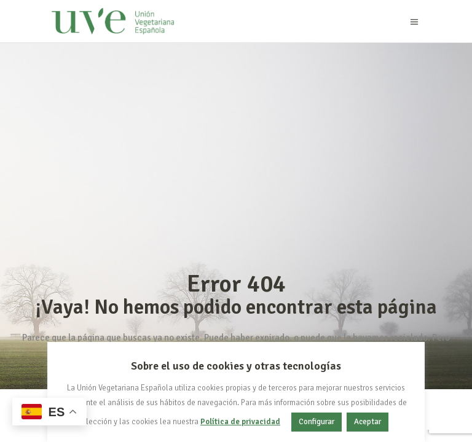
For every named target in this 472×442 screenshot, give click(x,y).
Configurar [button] (316, 422)
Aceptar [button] (367, 422)
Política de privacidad (240, 422)
